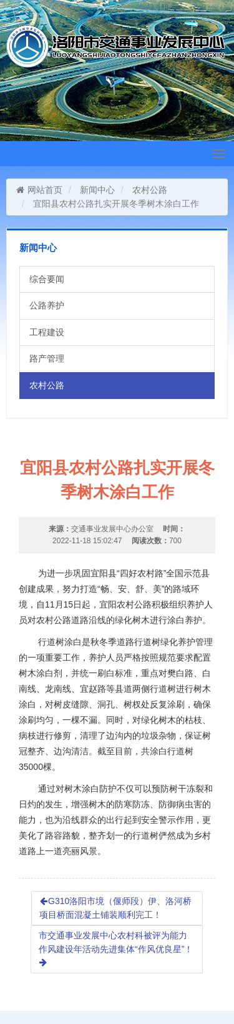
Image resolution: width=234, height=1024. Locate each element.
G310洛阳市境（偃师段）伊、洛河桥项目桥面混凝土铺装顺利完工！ (115, 908)
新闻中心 (97, 190)
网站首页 (39, 190)
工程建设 (46, 332)
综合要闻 (46, 279)
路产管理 (46, 358)
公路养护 (46, 305)
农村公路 (149, 190)
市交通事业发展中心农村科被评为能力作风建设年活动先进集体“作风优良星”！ (116, 948)
